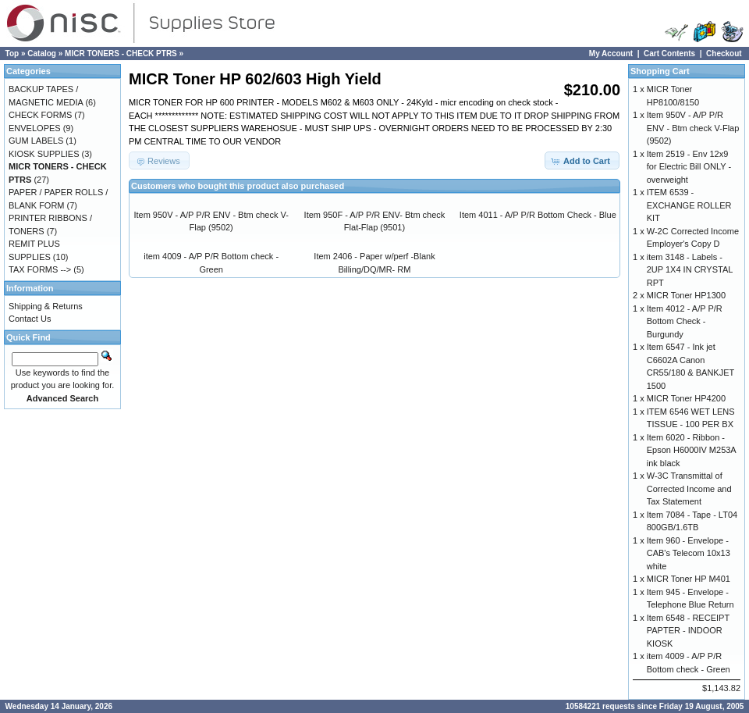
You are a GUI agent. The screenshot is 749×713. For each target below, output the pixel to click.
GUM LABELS (36, 140)
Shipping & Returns (46, 306)
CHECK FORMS (40, 114)
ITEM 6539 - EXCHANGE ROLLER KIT (689, 205)
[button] (582, 160)
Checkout (724, 53)
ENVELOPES (35, 128)
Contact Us (30, 318)
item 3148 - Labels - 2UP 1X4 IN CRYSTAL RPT (690, 269)
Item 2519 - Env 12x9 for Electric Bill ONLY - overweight (689, 166)
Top (12, 53)
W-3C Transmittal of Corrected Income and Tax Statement (689, 488)
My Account (611, 53)
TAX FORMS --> (40, 269)
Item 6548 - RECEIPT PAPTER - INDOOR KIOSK (688, 630)
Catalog (41, 53)
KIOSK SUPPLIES (44, 154)
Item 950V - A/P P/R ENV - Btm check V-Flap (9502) (693, 127)
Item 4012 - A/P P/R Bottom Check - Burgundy (684, 321)
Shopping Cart (660, 71)
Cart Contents (669, 53)
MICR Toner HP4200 (686, 398)
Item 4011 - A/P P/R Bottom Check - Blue (538, 214)
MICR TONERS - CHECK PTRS (121, 53)
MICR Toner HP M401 (688, 578)
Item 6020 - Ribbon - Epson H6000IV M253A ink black (691, 450)
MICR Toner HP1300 (686, 295)
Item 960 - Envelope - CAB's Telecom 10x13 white (688, 553)
